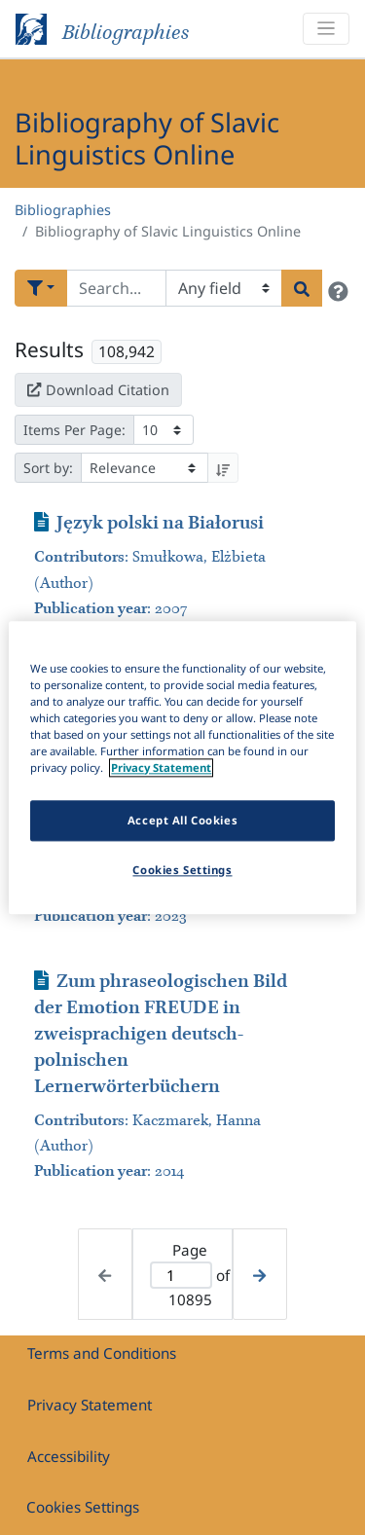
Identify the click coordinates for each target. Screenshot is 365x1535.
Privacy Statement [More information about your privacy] (161, 767)
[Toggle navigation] (326, 29)
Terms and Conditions (101, 1353)
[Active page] (181, 1275)
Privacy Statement (89, 1404)
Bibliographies (63, 210)
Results (49, 349)
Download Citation (98, 390)
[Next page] (259, 1273)
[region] (182, 767)
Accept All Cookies (182, 820)
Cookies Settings (82, 1507)
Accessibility (68, 1456)
